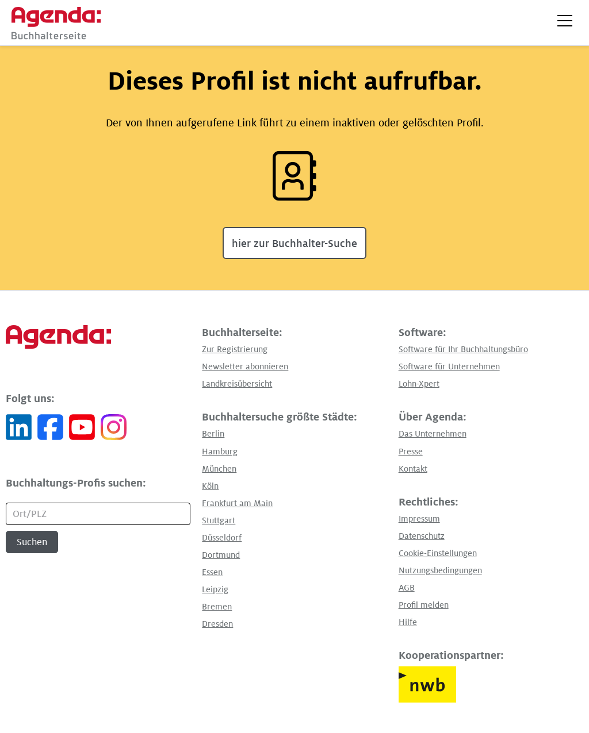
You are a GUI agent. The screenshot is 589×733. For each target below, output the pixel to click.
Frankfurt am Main (237, 503)
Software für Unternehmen (449, 366)
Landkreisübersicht (237, 383)
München (219, 468)
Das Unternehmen (432, 433)
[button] (565, 20)
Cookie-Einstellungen (438, 553)
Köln (210, 486)
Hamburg (220, 451)
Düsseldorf (222, 537)
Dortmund (221, 555)
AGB (407, 587)
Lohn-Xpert (419, 383)
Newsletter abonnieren (245, 366)
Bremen (217, 606)
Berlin (213, 433)
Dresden (217, 623)
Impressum (419, 518)
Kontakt (413, 468)
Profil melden (424, 604)
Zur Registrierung (234, 349)
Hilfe (408, 622)
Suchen (32, 542)
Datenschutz (422, 536)
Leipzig (215, 589)
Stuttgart (218, 520)
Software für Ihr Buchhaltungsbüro (463, 349)
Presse (411, 451)
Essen (212, 572)
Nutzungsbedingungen (440, 570)
